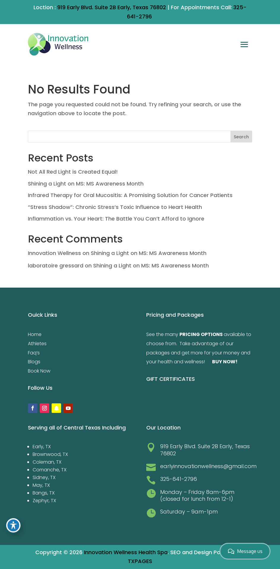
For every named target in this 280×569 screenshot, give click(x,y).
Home (35, 334)
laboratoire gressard (55, 265)
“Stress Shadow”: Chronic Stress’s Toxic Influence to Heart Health (115, 207)
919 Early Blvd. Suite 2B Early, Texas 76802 (111, 7)
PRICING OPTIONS (201, 334)
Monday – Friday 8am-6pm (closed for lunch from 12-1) (197, 495)
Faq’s (34, 352)
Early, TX (42, 446)
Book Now (39, 370)
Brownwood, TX (50, 454)
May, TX (41, 485)
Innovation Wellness (54, 253)
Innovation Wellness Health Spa (126, 552)
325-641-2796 (178, 479)
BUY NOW (224, 361)
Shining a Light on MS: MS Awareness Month (86, 183)
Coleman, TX (47, 462)
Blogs (34, 361)
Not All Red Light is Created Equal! (73, 171)
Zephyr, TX (44, 500)
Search (241, 137)
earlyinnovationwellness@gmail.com (208, 466)
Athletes (37, 343)
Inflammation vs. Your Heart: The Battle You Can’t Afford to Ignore (116, 218)
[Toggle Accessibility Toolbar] (13, 525)
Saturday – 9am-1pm (189, 511)
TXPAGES (140, 561)
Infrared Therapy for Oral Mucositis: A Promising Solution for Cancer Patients (130, 195)
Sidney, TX (44, 477)
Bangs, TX (44, 492)
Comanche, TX (49, 469)
